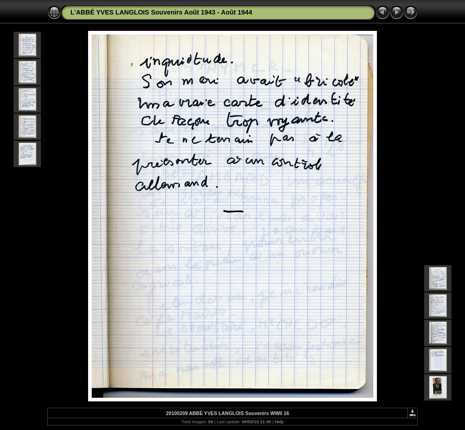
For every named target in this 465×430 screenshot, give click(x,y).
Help (279, 421)
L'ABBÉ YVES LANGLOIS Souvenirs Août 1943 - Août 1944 (161, 12)
